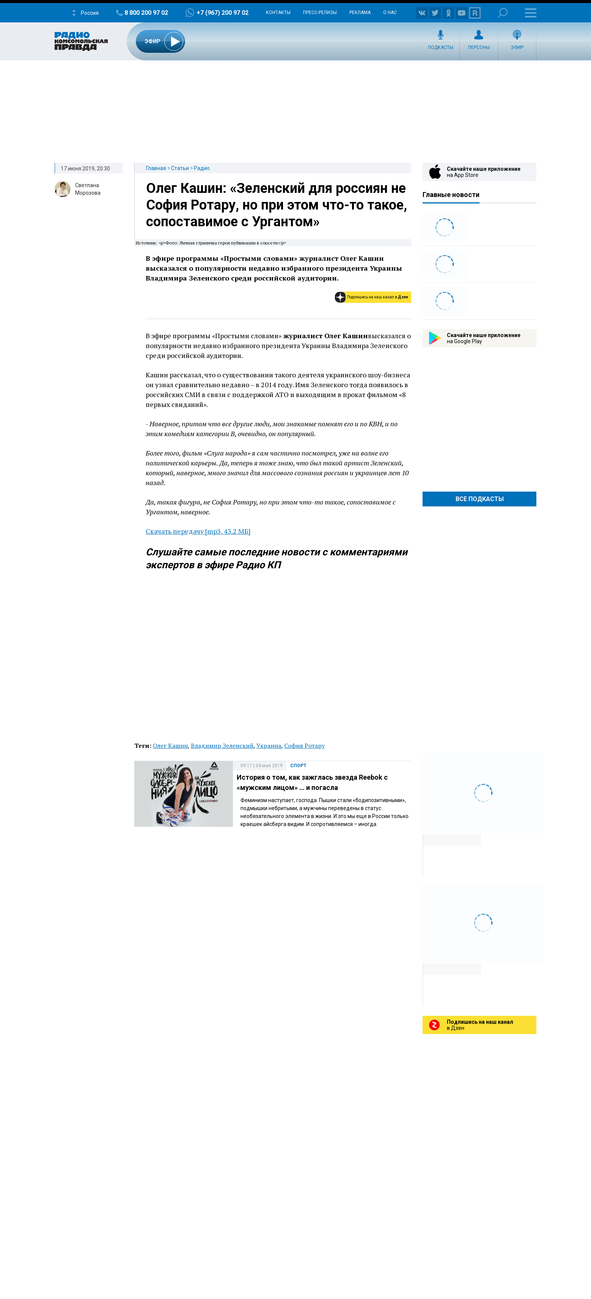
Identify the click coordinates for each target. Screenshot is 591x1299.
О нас (390, 12)
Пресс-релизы (320, 12)
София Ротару (304, 745)
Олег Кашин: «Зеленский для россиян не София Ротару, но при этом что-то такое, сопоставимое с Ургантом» (276, 205)
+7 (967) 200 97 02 (222, 12)
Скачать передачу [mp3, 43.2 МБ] (198, 531)
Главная (156, 168)
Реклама (360, 12)
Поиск (503, 12)
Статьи (180, 168)
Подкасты (440, 47)
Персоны (479, 47)
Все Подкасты (480, 499)
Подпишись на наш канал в (377, 297)
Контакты (278, 12)
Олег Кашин (170, 745)
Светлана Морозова (88, 189)
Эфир (517, 47)
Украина (268, 745)
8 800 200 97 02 (146, 12)
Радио (202, 168)
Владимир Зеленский (222, 745)
